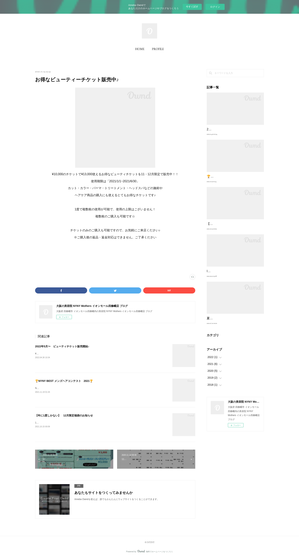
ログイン (215, 6)
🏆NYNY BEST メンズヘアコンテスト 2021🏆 (64, 380)
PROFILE (158, 49)
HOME (139, 49)
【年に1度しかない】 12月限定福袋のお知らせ (64, 415)
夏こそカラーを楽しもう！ (225, 334)
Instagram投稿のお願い (223, 287)
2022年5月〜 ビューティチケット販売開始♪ (62, 346)
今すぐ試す (192, 6)
